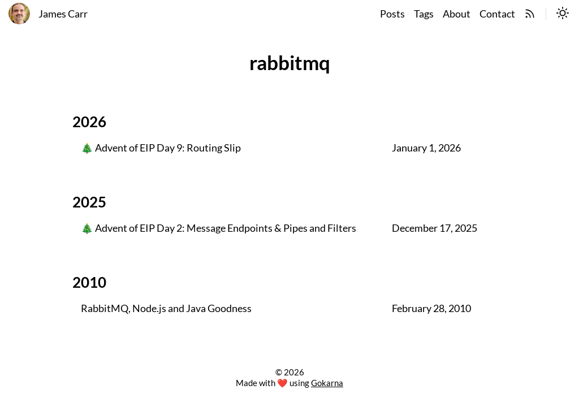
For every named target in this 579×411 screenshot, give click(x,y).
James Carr (63, 14)
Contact (497, 14)
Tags (424, 14)
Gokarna (327, 383)
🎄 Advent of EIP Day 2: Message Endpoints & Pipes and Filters (218, 228)
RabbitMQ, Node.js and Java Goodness (166, 308)
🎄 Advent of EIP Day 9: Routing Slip (161, 148)
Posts (392, 14)
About (456, 14)
